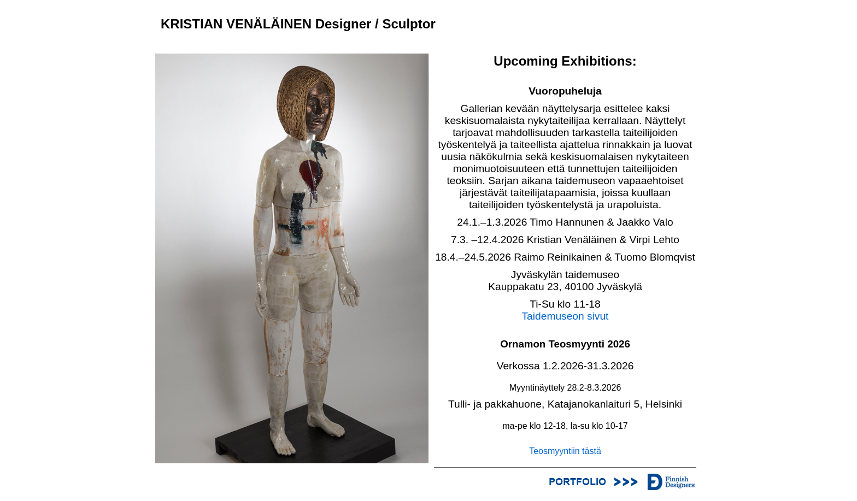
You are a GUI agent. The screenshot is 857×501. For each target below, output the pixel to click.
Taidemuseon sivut (565, 316)
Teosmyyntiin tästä (565, 451)
